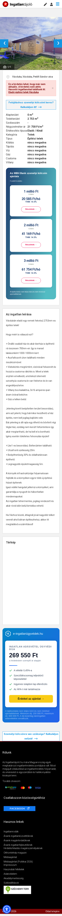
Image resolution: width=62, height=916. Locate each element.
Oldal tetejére (52, 911)
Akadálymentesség (13, 878)
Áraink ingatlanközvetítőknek (18, 836)
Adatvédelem (10, 874)
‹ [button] (4, 43)
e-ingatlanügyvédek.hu (28, 633)
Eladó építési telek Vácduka (23, 92)
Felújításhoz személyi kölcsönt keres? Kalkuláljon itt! (31, 105)
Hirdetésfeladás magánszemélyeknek (23, 848)
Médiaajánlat (10, 857)
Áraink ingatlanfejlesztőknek (18, 845)
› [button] (58, 43)
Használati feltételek (14, 869)
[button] (6, 909)
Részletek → (31, 209)
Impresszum (10, 865)
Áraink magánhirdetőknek (17, 840)
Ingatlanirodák (11, 831)
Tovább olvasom (11, 781)
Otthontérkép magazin (15, 852)
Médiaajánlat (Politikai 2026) (18, 861)
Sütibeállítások (11, 882)
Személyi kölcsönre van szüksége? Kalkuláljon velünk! (31, 736)
